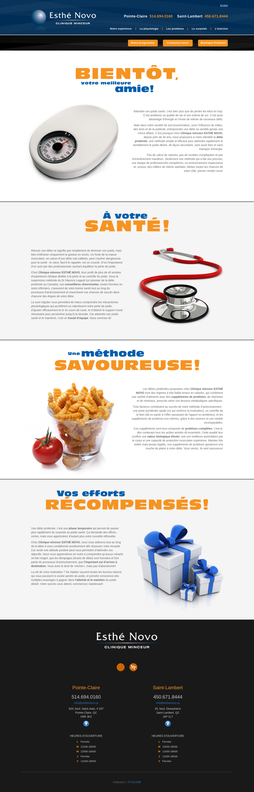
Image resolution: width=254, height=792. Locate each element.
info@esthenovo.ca (86, 703)
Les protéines (175, 28)
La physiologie (149, 28)
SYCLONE (134, 782)
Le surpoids (199, 28)
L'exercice (221, 28)
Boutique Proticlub (213, 42)
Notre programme (143, 42)
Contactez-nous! (178, 42)
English (224, 5)
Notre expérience (121, 28)
